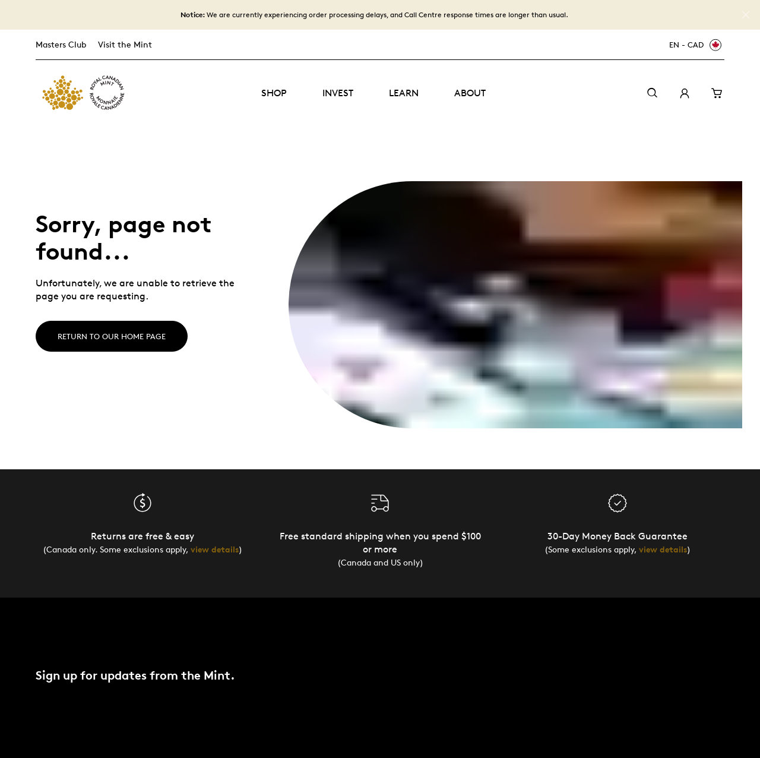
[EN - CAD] (693, 44)
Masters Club (61, 44)
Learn (404, 93)
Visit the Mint (125, 44)
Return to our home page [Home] (112, 336)
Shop (274, 93)
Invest (337, 93)
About (470, 93)
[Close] (746, 15)
